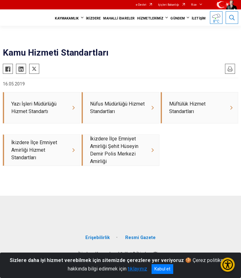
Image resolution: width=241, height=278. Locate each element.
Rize (194, 4)
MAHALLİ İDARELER (119, 18)
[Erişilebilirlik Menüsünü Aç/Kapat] (228, 265)
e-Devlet (141, 4)
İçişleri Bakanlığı (168, 4)
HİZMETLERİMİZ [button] (150, 18)
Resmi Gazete (140, 237)
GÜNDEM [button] (177, 18)
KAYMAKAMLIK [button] (67, 18)
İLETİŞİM (199, 18)
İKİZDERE (93, 18)
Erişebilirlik (97, 237)
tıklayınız (137, 269)
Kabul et (162, 268)
